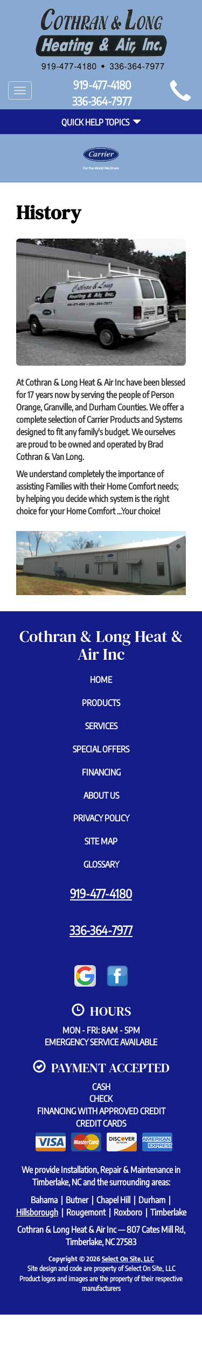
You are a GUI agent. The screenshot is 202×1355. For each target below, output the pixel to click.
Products (101, 702)
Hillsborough (37, 1212)
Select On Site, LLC (128, 1258)
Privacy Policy (101, 818)
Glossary (101, 864)
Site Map (101, 841)
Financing (101, 772)
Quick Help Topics (101, 122)
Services (101, 726)
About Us (101, 795)
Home (101, 679)
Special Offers (101, 749)
